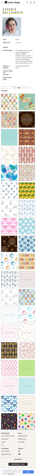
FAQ (2, 445)
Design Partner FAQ (6, 454)
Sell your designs (5, 451)
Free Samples (21, 442)
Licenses (3, 442)
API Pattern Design (22, 436)
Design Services (22, 439)
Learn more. (10, 473)
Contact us (18, 464)
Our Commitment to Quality (8, 436)
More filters (4, 90)
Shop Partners (4, 439)
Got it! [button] (28, 472)
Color (18, 87)
